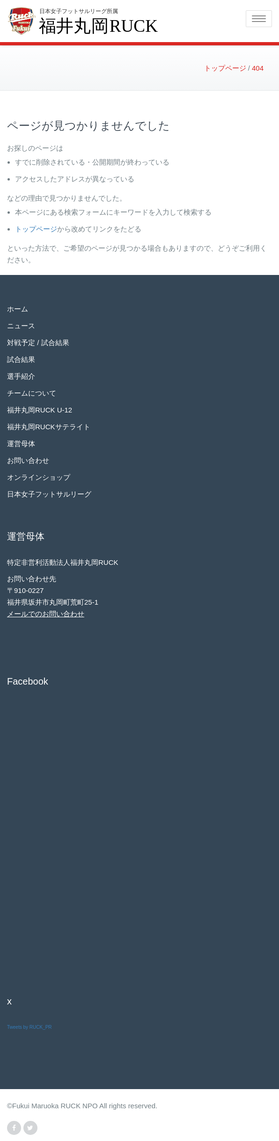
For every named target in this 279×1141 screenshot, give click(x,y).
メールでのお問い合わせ (45, 614)
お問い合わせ (28, 460)
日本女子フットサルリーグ (49, 494)
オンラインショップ (38, 477)
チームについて (31, 393)
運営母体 (21, 444)
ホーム (17, 309)
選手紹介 (21, 376)
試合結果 (21, 359)
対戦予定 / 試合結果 (38, 343)
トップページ (36, 229)
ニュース (21, 326)
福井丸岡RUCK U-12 (39, 410)
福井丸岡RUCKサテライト (48, 427)
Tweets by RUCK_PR (29, 1027)
